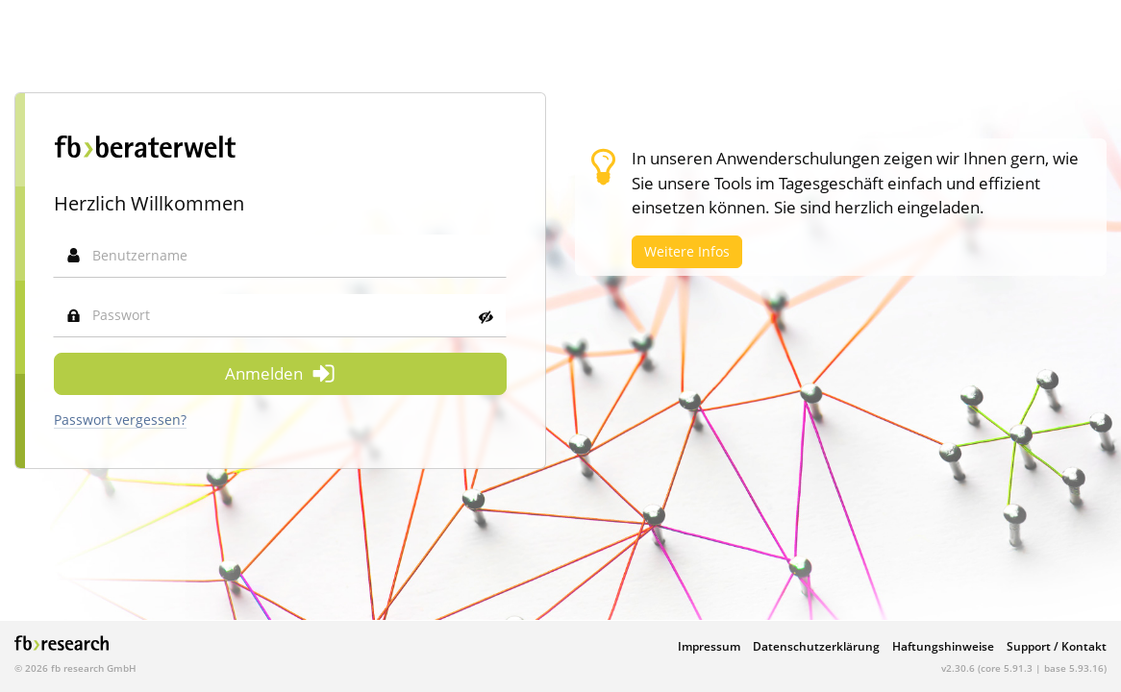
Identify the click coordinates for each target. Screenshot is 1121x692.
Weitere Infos (687, 251)
